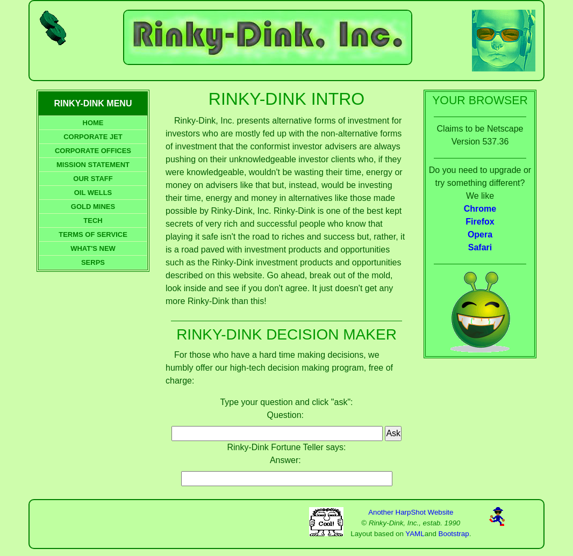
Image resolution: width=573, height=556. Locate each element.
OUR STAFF (92, 179)
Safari (480, 247)
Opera (480, 234)
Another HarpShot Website (410, 512)
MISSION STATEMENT (93, 165)
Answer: (286, 460)
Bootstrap (454, 534)
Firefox (479, 221)
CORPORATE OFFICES (93, 151)
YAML (414, 534)
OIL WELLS (93, 193)
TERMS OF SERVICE (93, 234)
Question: (286, 415)
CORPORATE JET (93, 137)
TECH (92, 220)
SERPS (93, 262)
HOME (93, 123)
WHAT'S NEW (93, 248)
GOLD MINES (93, 207)
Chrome (480, 208)
